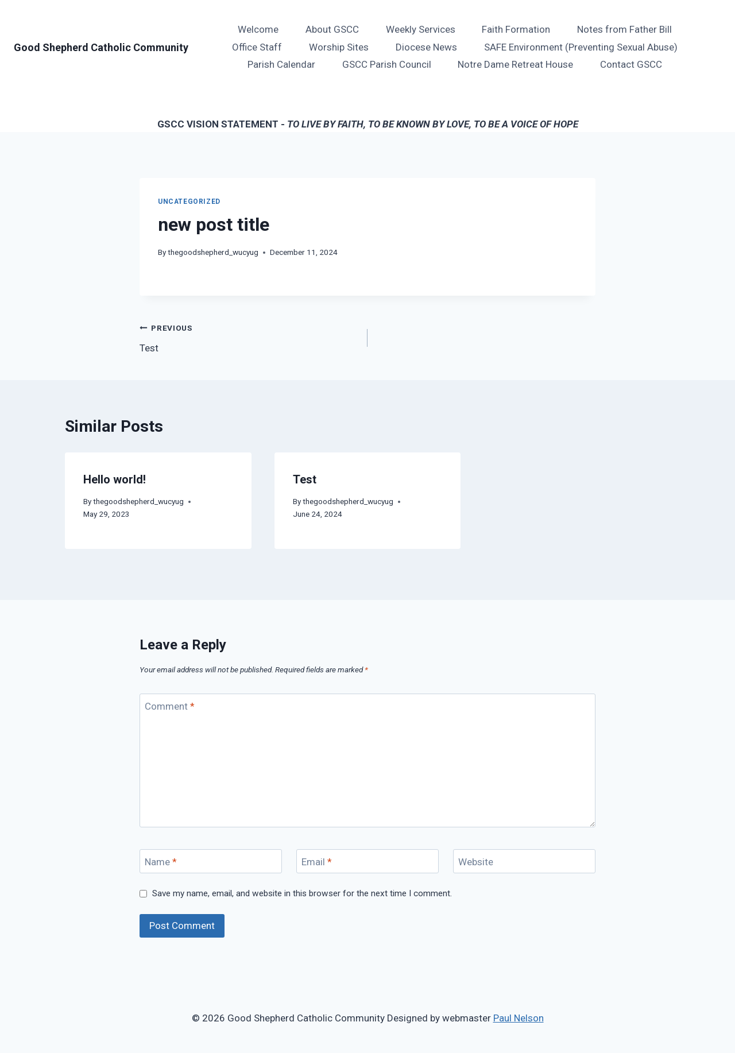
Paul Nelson (518, 1018)
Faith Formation (516, 29)
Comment (170, 706)
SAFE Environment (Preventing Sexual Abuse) (581, 47)
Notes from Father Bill (624, 29)
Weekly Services (420, 29)
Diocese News (426, 47)
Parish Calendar (281, 64)
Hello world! (114, 479)
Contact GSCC (631, 64)
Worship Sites (339, 47)
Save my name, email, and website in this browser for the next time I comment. (302, 893)
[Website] (524, 861)
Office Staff (257, 47)
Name (161, 862)
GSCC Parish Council (386, 64)
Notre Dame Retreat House (515, 64)
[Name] (211, 861)
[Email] (367, 861)
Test (249, 337)
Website (475, 862)
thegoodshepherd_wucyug (213, 252)
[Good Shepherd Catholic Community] (101, 47)
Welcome (258, 29)
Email (316, 862)
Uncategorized (189, 202)
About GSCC (332, 29)
